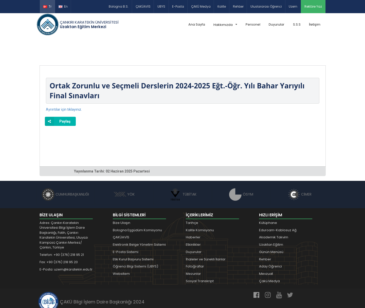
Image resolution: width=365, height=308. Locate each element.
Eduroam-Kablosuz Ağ (278, 206)
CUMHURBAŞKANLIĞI (65, 170)
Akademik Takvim (273, 213)
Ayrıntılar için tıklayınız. (64, 86)
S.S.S (297, 24)
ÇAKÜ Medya (201, 6)
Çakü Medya (269, 257)
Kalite (221, 6)
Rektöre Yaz (313, 6)
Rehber (238, 6)
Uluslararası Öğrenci (266, 6)
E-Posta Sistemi (125, 228)
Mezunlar (193, 250)
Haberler (193, 213)
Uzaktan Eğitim (271, 221)
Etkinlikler (193, 221)
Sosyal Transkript (200, 257)
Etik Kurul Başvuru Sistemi (133, 235)
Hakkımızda (225, 24)
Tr (47, 6)
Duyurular (276, 24)
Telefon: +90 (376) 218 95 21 (62, 231)
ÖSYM (241, 170)
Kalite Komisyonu (200, 206)
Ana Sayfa (196, 24)
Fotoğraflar (195, 243)
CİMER (300, 170)
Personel (253, 24)
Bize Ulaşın (121, 199)
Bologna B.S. (119, 6)
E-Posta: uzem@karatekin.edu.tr (66, 245)
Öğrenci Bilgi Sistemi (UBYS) (135, 243)
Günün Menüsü (271, 228)
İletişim (314, 24)
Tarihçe (192, 199)
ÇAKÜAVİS (143, 6)
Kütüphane (268, 199)
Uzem (293, 6)
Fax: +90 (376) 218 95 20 (59, 238)
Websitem (121, 250)
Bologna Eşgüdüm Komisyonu (137, 206)
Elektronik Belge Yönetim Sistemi (139, 221)
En (63, 6)
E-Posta (178, 6)
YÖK (124, 170)
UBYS (161, 6)
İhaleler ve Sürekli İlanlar (206, 235)
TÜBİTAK (182, 170)
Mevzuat (266, 250)
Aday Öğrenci (270, 243)
